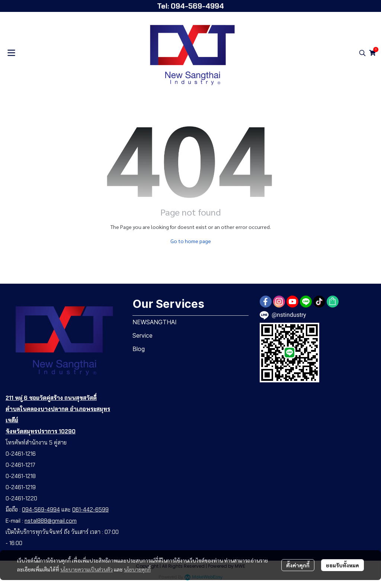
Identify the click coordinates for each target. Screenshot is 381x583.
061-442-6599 (90, 509)
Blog (138, 349)
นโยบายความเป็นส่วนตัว (86, 569)
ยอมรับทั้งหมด (342, 565)
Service (142, 335)
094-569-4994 (41, 509)
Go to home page (190, 241)
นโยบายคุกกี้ (137, 569)
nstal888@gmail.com (51, 521)
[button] (362, 53)
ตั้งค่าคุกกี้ (298, 565)
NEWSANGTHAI (154, 322)
